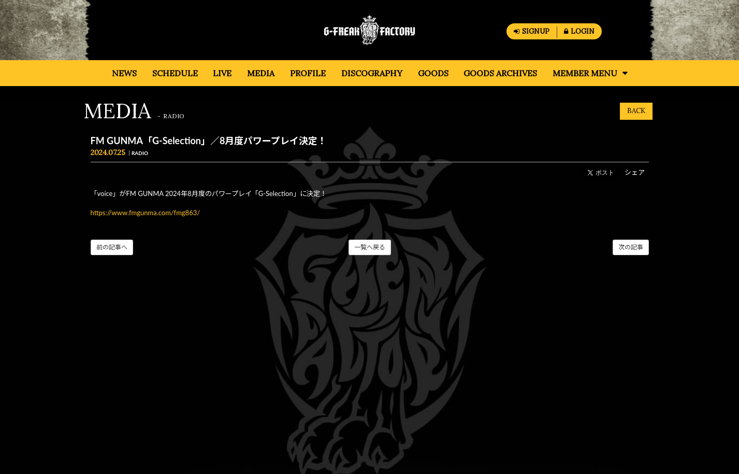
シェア (635, 172)
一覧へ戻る (369, 247)
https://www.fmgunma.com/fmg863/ (145, 212)
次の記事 (630, 247)
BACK (636, 110)
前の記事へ (111, 247)
